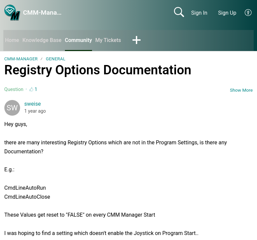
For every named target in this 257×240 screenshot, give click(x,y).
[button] (248, 12)
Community (80, 40)
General (55, 59)
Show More (241, 90)
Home (12, 40)
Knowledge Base (43, 40)
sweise (32, 104)
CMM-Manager (21, 59)
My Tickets (110, 40)
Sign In (199, 13)
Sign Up (227, 13)
